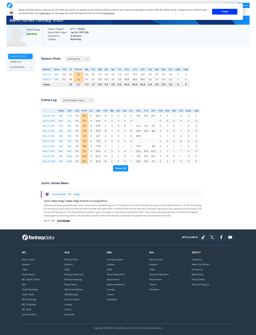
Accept (225, 11)
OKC (69, 131)
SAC (56, 74)
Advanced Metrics (73, 289)
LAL (70, 120)
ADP (24, 284)
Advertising (197, 274)
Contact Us (197, 269)
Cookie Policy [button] (44, 13)
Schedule (69, 314)
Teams (68, 309)
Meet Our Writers (201, 264)
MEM (69, 156)
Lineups (68, 304)
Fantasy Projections (74, 274)
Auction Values (71, 299)
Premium (243, 5)
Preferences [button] (108, 13)
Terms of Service (200, 284)
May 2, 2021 (49, 126)
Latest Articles (29, 314)
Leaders (26, 264)
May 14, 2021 (49, 161)
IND (69, 136)
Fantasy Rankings (73, 279)
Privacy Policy (198, 279)
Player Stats (28, 259)
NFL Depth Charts (31, 279)
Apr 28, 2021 (49, 115)
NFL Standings (29, 299)
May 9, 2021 (48, 146)
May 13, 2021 (49, 156)
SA (69, 141)
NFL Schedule (29, 304)
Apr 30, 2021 (49, 120)
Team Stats (28, 294)
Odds (24, 269)
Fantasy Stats (71, 259)
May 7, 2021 (49, 141)
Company (197, 259)
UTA (69, 115)
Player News (28, 274)
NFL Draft (26, 309)
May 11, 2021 (49, 151)
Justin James (59, 194)
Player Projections (116, 274)
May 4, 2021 (49, 131)
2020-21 (47, 79)
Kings (77, 194)
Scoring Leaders (115, 259)
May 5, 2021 (49, 136)
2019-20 (47, 74)
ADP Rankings (71, 294)
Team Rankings (30, 289)
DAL (69, 126)
